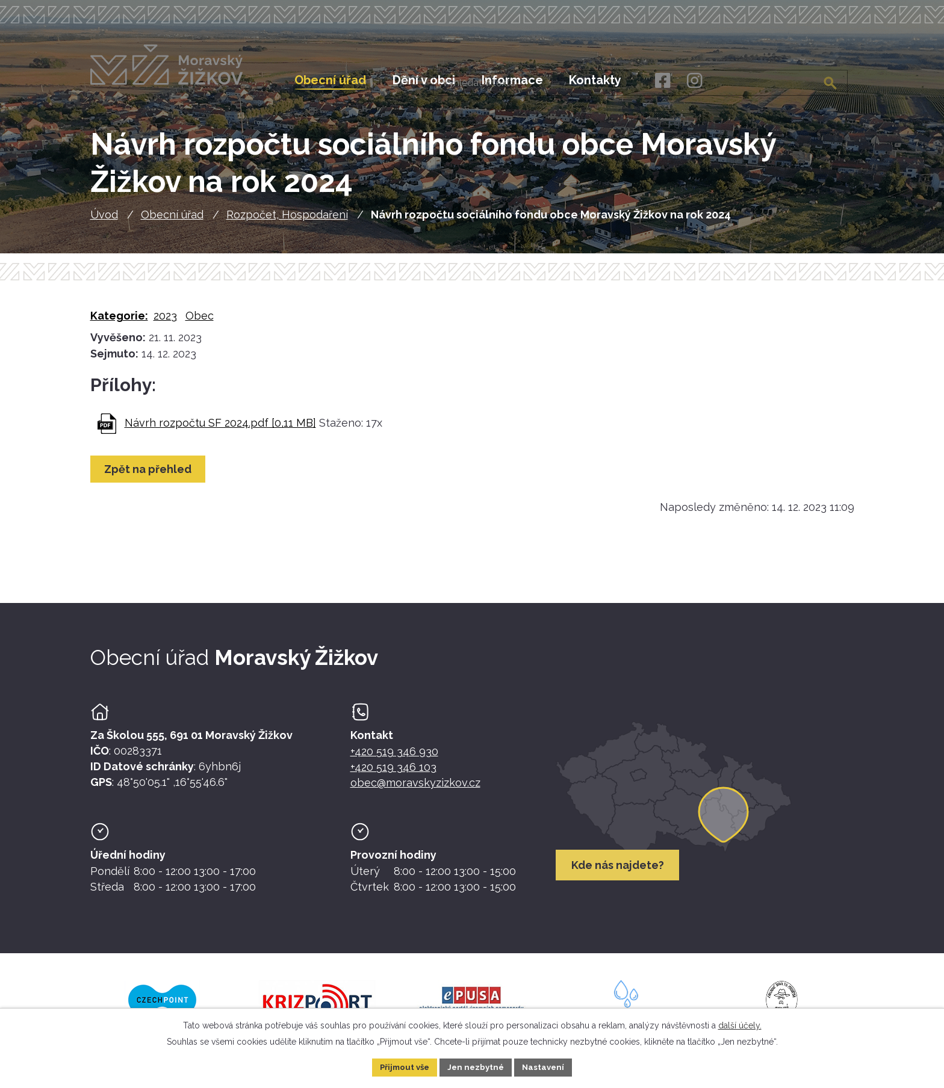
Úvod (104, 221)
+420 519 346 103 (393, 774)
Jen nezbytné (476, 1066)
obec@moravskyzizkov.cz (415, 790)
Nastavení (548, 1066)
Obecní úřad (172, 221)
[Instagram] (694, 81)
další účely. (740, 1024)
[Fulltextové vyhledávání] (787, 80)
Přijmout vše (401, 1066)
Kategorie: (119, 323)
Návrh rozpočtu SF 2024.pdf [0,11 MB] (220, 430)
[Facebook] (662, 81)
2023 (165, 323)
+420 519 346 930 (394, 759)
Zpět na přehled (150, 477)
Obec (199, 323)
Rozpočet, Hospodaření (287, 221)
